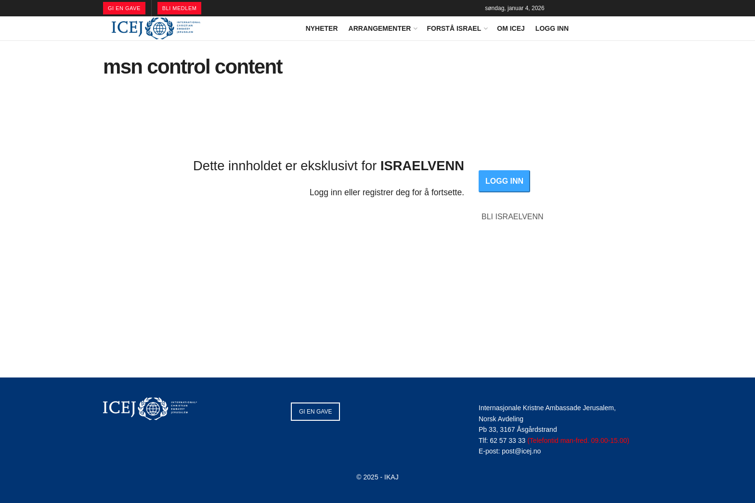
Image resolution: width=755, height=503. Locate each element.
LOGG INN (552, 28)
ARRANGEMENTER (380, 28)
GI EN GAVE (124, 8)
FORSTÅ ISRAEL (454, 28)
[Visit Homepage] (156, 28)
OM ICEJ (511, 28)
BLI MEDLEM (179, 8)
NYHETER (322, 28)
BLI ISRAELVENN (513, 217)
